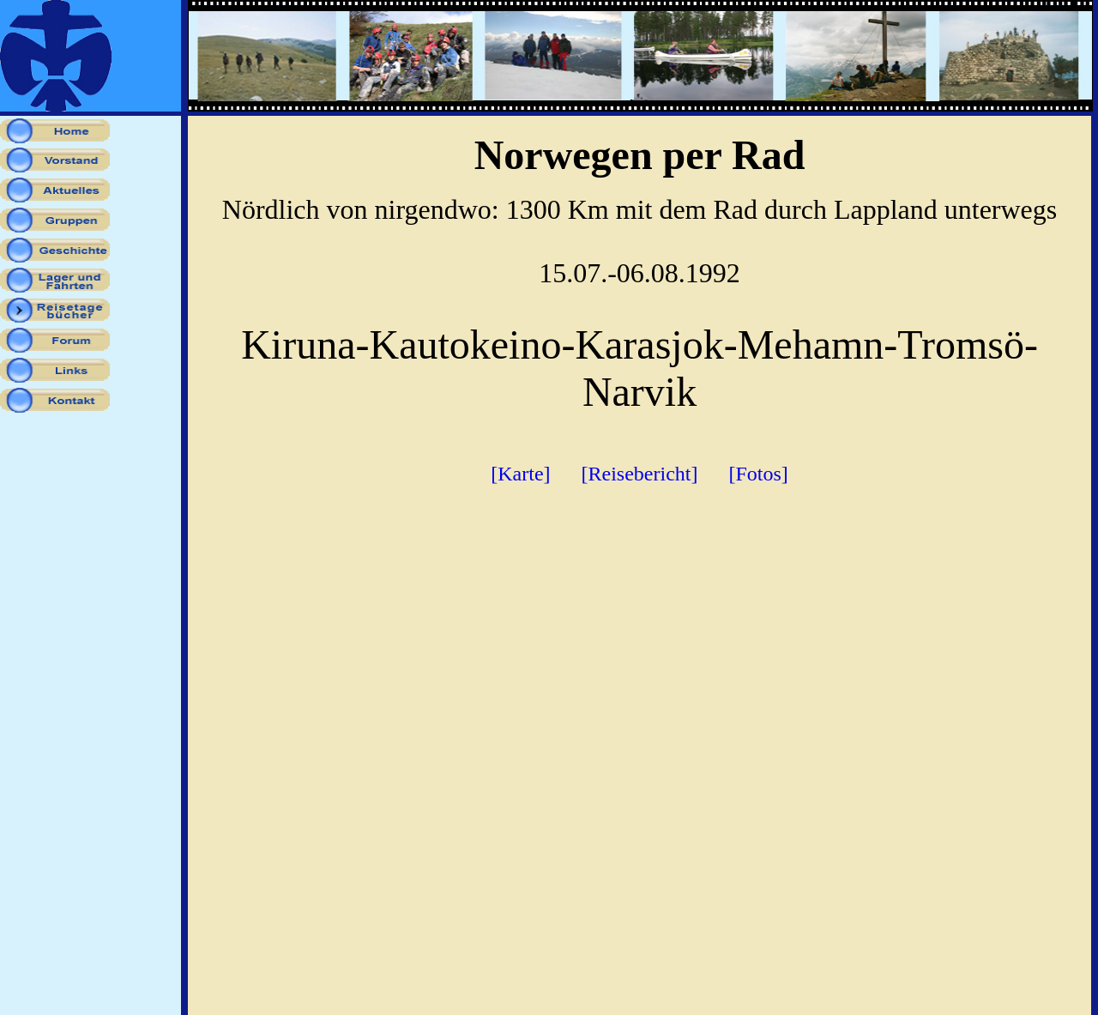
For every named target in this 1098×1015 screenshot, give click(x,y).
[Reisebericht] (640, 473)
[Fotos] (757, 473)
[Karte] (520, 473)
